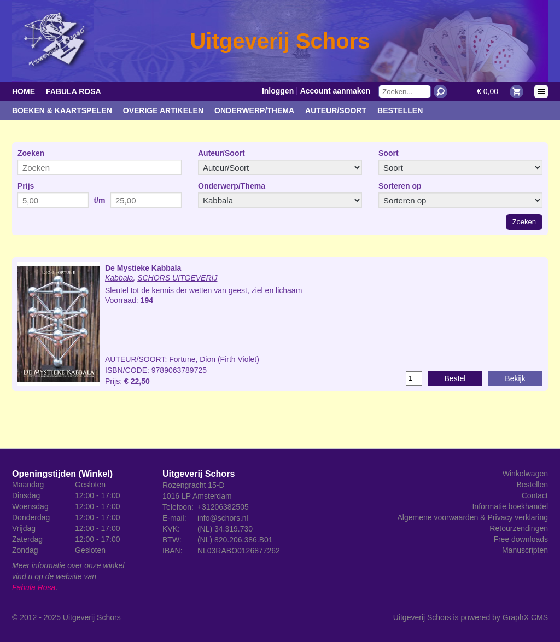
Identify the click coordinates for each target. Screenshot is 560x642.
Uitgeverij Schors (92, 617)
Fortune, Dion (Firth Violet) (214, 359)
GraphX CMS (525, 617)
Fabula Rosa (73, 91)
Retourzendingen (518, 528)
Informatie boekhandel (510, 506)
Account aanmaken (335, 90)
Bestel (455, 378)
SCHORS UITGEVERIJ (177, 277)
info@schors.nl (222, 517)
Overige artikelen (163, 110)
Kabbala (119, 277)
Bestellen (400, 110)
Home (23, 91)
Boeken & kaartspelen (62, 110)
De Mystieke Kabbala (143, 268)
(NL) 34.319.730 (225, 528)
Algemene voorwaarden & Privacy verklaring (473, 517)
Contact (535, 495)
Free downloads (520, 539)
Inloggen (278, 90)
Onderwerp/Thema (254, 110)
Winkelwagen (525, 473)
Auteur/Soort (335, 110)
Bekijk (515, 378)
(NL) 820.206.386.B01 (235, 539)
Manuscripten (525, 550)
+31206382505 (223, 507)
